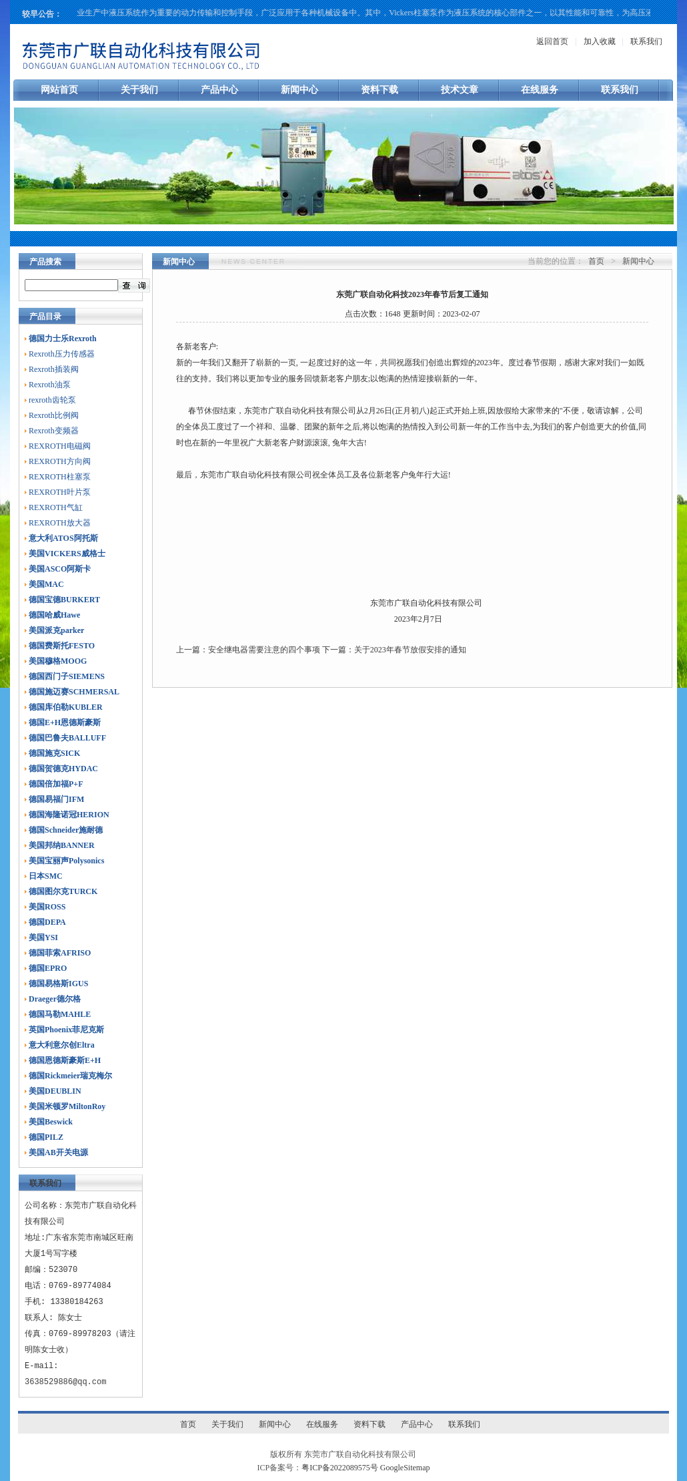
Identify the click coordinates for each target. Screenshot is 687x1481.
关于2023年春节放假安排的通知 (410, 649)
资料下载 (379, 90)
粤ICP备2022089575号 (339, 1467)
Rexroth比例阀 (54, 415)
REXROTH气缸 (56, 507)
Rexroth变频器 (54, 430)
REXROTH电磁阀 (60, 446)
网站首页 (59, 90)
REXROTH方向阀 (60, 461)
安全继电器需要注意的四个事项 (264, 649)
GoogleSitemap (405, 1467)
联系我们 (646, 41)
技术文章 (459, 90)
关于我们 (139, 90)
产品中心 (219, 90)
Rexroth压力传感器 (62, 354)
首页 (596, 261)
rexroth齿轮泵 (52, 400)
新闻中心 (299, 90)
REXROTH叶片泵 (60, 492)
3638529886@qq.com (65, 1382)
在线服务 (539, 90)
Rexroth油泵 (50, 384)
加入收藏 (600, 41)
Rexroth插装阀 (54, 369)
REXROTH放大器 (60, 522)
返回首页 (552, 41)
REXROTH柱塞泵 (60, 476)
